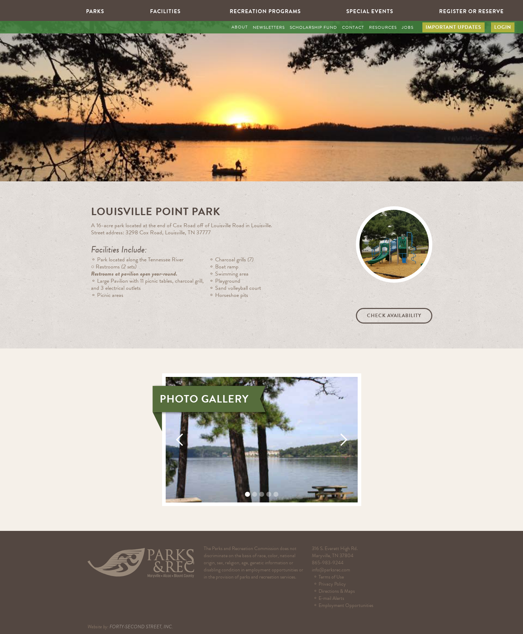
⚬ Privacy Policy (329, 584)
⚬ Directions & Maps (336, 591)
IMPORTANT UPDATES (453, 27)
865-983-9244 (327, 562)
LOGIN (502, 27)
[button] (91, 11)
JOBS (407, 27)
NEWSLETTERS (269, 27)
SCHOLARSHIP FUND (313, 27)
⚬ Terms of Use (332, 577)
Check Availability (394, 315)
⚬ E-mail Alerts (329, 598)
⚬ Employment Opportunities (345, 605)
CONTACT (353, 27)
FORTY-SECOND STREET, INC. (141, 626)
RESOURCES (383, 27)
